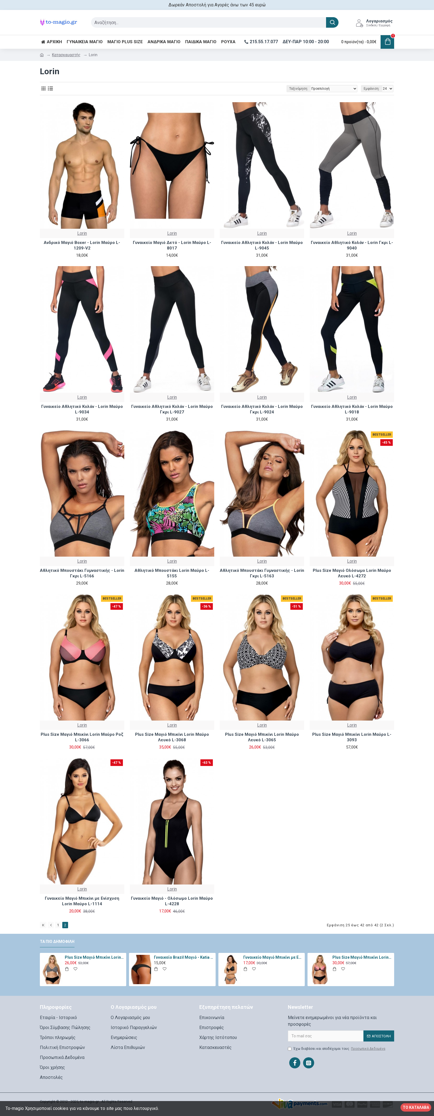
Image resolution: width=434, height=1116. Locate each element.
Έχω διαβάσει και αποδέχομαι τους (337, 1048)
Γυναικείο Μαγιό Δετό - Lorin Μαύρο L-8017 (172, 245)
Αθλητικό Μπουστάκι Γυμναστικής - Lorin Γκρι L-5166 (82, 573)
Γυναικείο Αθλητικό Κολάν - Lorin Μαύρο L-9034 (82, 409)
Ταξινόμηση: (298, 89)
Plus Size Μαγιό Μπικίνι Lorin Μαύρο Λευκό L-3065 (262, 737)
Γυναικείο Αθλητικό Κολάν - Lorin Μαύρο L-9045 (262, 245)
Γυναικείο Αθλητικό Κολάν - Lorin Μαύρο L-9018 (352, 409)
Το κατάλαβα (416, 1107)
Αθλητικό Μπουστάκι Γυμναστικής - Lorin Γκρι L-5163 (262, 573)
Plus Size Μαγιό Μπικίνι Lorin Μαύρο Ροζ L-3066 (82, 737)
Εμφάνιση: (371, 89)
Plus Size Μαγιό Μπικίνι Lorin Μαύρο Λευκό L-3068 (172, 737)
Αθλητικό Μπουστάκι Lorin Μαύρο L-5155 (172, 573)
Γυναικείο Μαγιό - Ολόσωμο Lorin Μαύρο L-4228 (172, 901)
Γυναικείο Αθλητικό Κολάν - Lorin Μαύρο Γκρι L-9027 (172, 409)
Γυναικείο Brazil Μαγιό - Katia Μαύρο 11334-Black (184, 957)
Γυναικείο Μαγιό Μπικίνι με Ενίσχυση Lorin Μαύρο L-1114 (82, 901)
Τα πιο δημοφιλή (57, 941)
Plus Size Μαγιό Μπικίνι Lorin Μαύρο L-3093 (351, 737)
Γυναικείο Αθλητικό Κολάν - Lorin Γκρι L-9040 (352, 245)
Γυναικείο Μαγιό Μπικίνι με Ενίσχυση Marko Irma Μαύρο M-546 (273, 957)
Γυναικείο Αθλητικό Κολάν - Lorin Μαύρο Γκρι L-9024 (262, 409)
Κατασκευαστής (66, 55)
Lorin (82, 233)
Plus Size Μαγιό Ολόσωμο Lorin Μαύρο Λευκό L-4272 (352, 573)
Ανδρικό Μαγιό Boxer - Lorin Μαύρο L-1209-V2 (82, 245)
